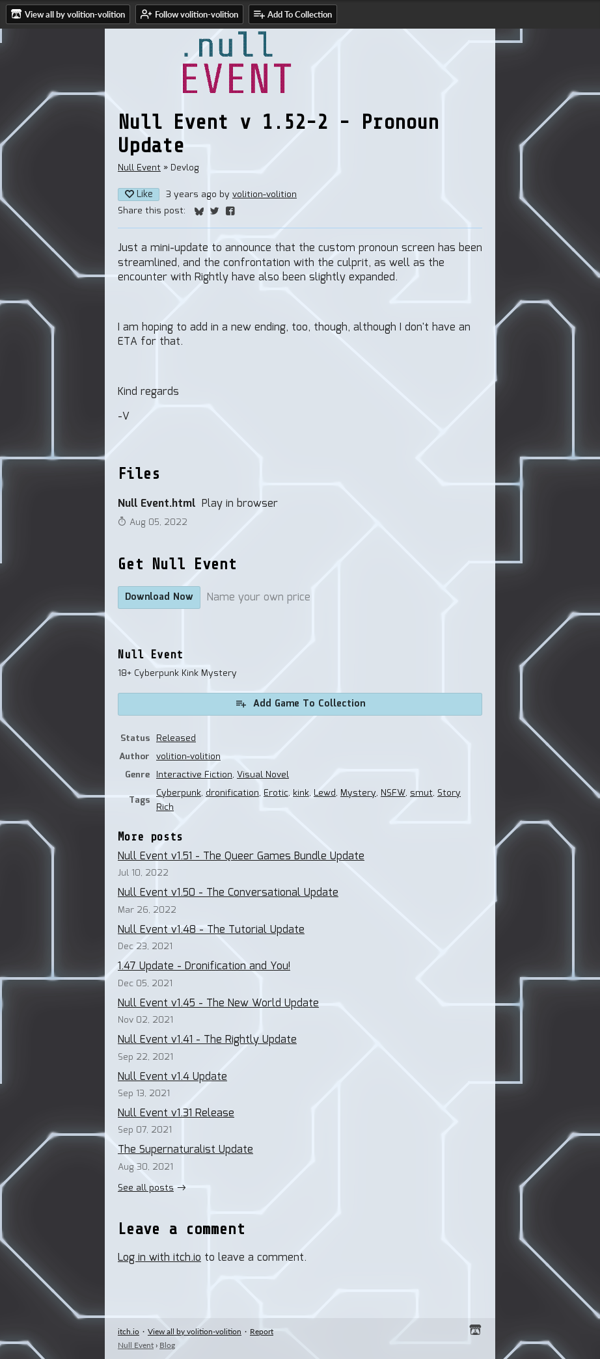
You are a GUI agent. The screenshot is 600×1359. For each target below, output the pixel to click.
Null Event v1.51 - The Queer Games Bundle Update (241, 856)
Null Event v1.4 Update (172, 1077)
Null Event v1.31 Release (176, 1113)
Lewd (325, 793)
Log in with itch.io (159, 1258)
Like (138, 194)
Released (176, 738)
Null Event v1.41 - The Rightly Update (207, 1040)
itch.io (128, 1331)
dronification (232, 793)
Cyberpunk (178, 793)
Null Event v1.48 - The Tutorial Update (211, 930)
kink (301, 793)
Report (261, 1331)
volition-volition (264, 194)
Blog (167, 1345)
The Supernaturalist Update (185, 1150)
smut (421, 793)
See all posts (146, 1188)
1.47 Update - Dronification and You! (204, 966)
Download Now (159, 597)
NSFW (393, 793)
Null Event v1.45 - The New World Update (218, 1003)
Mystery (358, 793)
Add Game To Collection (300, 704)
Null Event (139, 168)
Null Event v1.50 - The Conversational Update (228, 893)
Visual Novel (263, 775)
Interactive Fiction (194, 775)
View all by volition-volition (194, 1331)
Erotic (276, 793)
